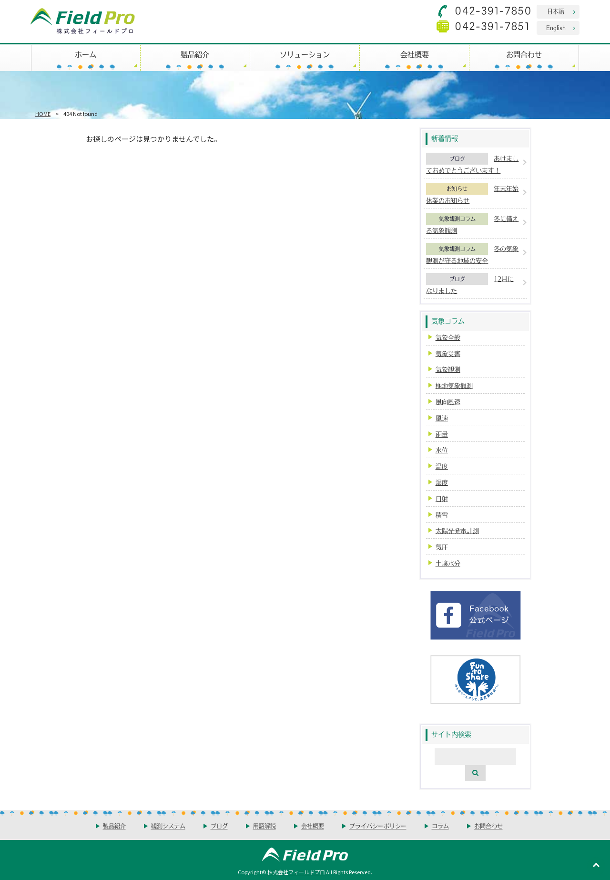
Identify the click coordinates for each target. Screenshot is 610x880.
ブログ (457, 158)
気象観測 (448, 369)
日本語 (555, 11)
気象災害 (448, 353)
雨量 (442, 434)
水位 (442, 450)
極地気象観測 (454, 385)
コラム (440, 825)
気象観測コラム (457, 218)
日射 (442, 498)
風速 (442, 418)
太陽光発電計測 (457, 530)
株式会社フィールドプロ (296, 872)
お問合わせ (524, 54)
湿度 (442, 482)
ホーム (85, 54)
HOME (43, 113)
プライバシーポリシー (378, 825)
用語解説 (264, 825)
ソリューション (305, 54)
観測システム (168, 825)
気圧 (442, 547)
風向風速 (448, 402)
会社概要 (414, 54)
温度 (442, 466)
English (556, 27)
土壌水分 (448, 563)
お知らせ (457, 188)
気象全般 (448, 337)
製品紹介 (195, 54)
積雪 (442, 515)
